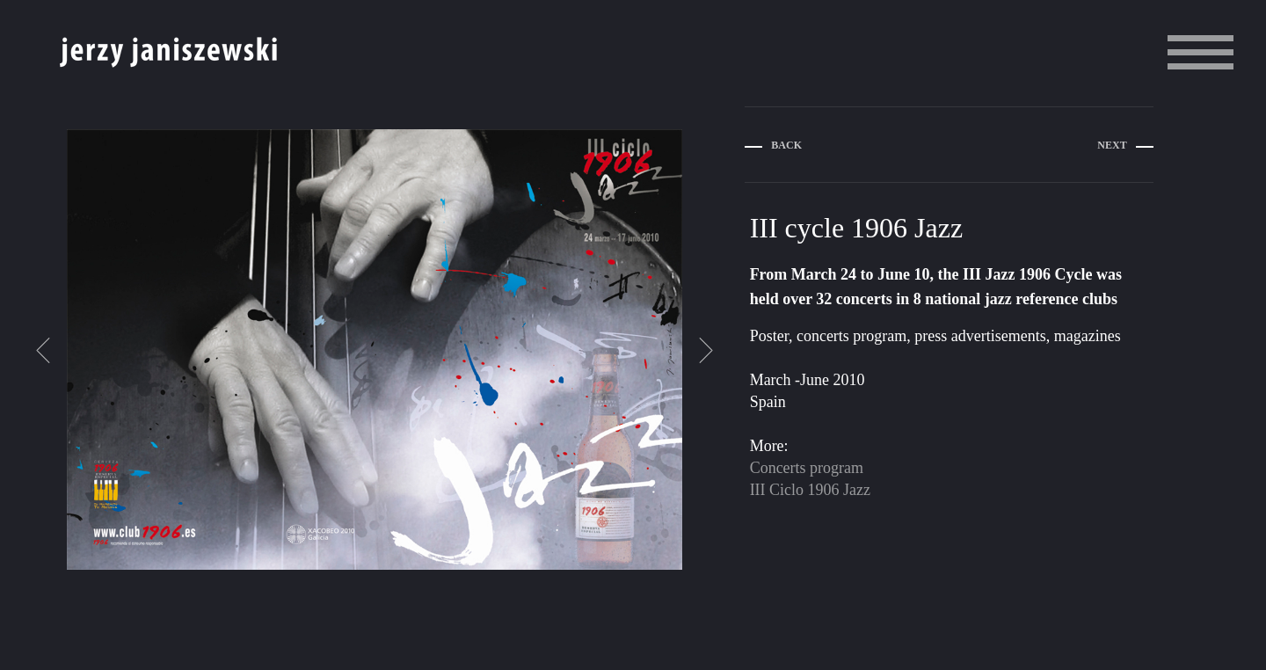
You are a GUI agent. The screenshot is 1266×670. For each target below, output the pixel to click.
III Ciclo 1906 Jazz (810, 490)
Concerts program (806, 468)
